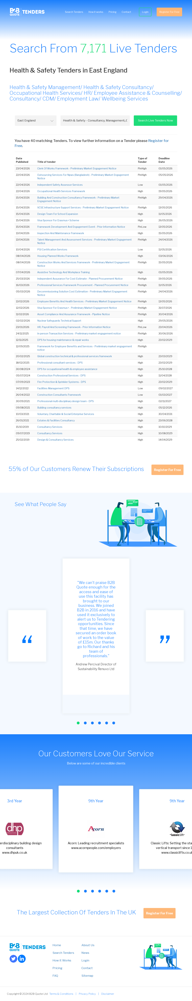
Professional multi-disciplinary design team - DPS (65, 401)
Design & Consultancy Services (55, 439)
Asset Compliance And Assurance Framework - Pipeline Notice (73, 314)
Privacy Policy (87, 993)
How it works (95, 12)
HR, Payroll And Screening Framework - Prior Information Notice (74, 327)
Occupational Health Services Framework (61, 191)
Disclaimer (107, 993)
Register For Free (169, 12)
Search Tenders (73, 12)
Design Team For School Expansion (57, 213)
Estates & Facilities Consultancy (56, 420)
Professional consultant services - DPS (60, 362)
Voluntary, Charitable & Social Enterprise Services (65, 414)
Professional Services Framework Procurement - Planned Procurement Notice (82, 285)
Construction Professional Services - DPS (61, 375)
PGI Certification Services (52, 249)
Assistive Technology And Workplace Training (63, 272)
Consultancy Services (49, 426)
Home (57, 945)
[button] (78, 723)
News (85, 952)
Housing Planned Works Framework (57, 255)
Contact (126, 12)
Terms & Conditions (61, 993)
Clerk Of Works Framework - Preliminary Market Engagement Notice (76, 168)
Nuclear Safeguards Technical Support (59, 320)
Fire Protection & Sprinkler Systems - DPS (61, 381)
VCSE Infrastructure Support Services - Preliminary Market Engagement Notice (83, 207)
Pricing (112, 12)
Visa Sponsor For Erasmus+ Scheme (58, 220)
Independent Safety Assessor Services (60, 184)
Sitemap (87, 975)
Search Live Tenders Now (155, 120)
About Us (87, 945)
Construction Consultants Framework (59, 394)
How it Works (62, 960)
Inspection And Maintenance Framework (60, 233)
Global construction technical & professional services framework (74, 356)
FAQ (55, 975)
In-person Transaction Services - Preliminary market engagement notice (79, 333)
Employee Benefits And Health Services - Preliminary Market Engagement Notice (84, 301)
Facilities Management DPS (53, 388)
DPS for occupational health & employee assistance (67, 369)
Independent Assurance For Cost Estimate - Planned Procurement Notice (80, 278)
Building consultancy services (54, 407)
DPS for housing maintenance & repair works (63, 339)
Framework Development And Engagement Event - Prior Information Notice (81, 226)
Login (144, 12)
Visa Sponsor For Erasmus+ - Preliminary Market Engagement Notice (77, 307)
